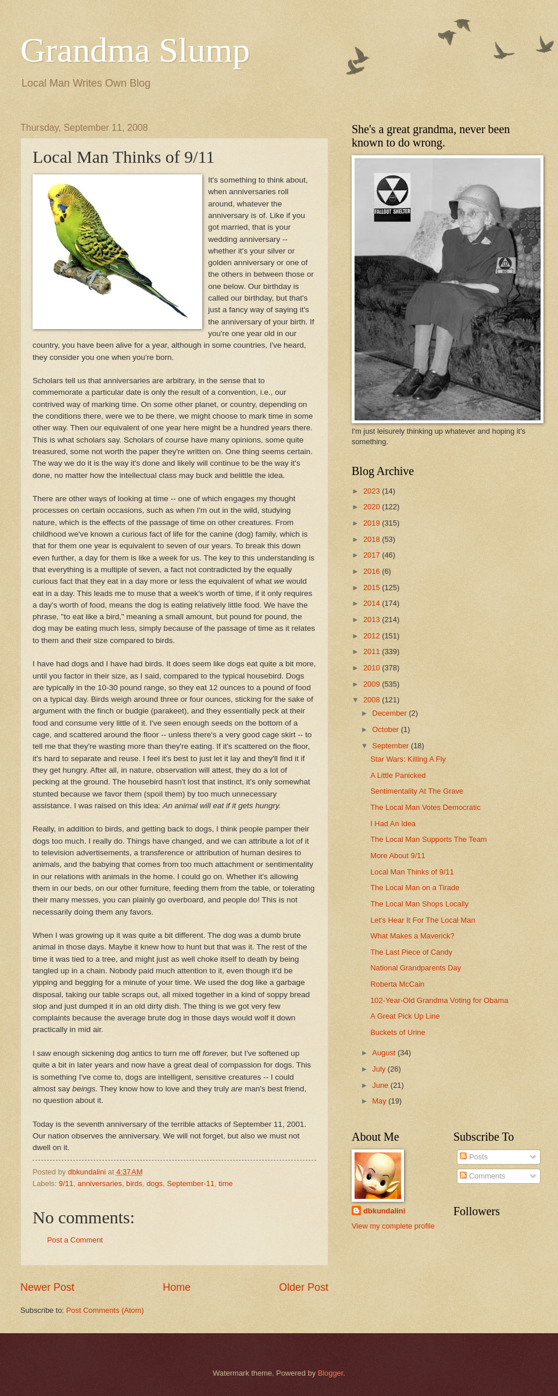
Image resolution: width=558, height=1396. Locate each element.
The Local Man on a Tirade (414, 887)
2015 (372, 587)
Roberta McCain (397, 984)
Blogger (331, 1373)
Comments (482, 1176)
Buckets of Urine (397, 1032)
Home (177, 1287)
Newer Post (47, 1287)
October (386, 729)
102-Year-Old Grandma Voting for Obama (439, 1000)
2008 (372, 699)
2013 (372, 619)
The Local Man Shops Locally (419, 903)
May (380, 1101)
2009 (372, 684)
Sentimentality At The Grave (416, 791)
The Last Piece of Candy (411, 952)
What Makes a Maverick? (412, 935)
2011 (372, 651)
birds (134, 1183)
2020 (372, 506)
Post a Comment (75, 1240)
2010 (372, 667)
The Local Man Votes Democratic (425, 807)
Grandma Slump (135, 50)
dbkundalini (384, 1210)
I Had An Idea (393, 823)
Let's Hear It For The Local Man (422, 920)
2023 (372, 491)
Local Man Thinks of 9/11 (412, 871)
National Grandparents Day (415, 967)
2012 (372, 635)
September (391, 745)
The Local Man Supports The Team (428, 839)
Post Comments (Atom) (105, 1310)
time (226, 1183)
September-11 (190, 1183)
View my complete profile (393, 1226)
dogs (154, 1183)
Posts (474, 1156)
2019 (372, 523)
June (381, 1085)
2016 (372, 571)
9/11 (66, 1183)
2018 (372, 539)
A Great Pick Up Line (405, 1016)
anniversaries (99, 1183)
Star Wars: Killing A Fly (408, 759)
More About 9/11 (397, 855)
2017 (372, 555)
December (390, 713)
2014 (372, 603)
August (385, 1052)
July (379, 1069)
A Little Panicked (397, 775)
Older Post (303, 1287)
